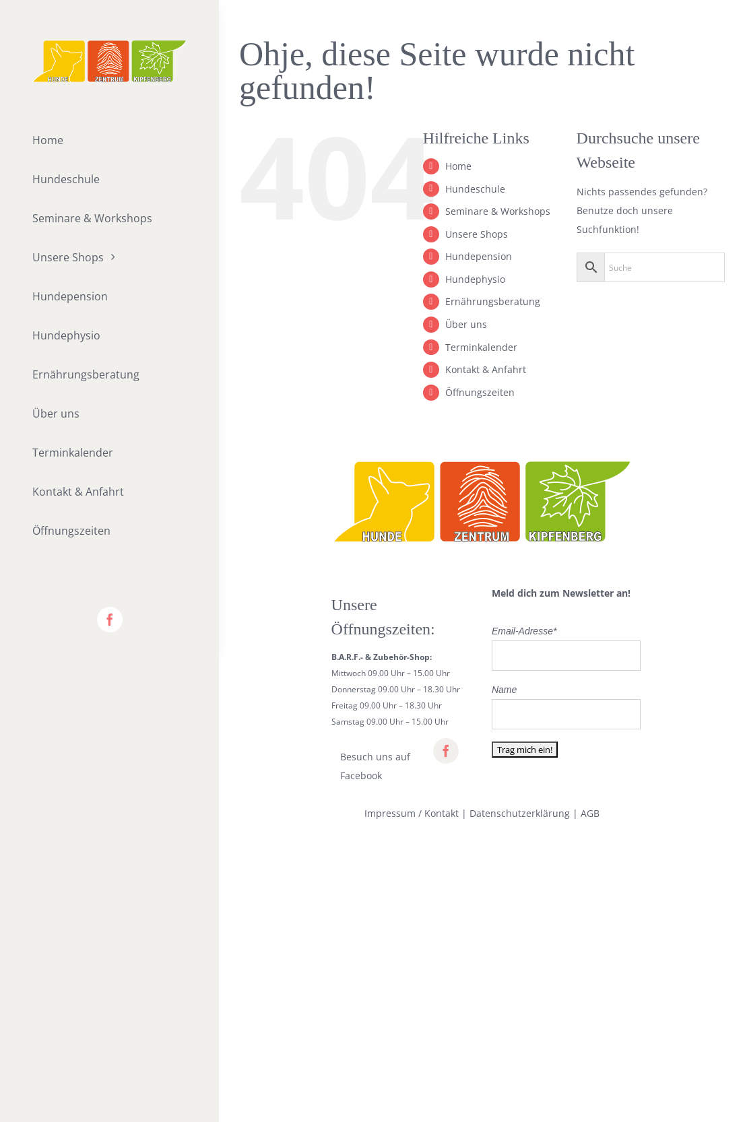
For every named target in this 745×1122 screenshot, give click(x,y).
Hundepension (478, 256)
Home (458, 166)
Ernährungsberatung (492, 301)
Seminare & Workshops (497, 211)
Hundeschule (475, 189)
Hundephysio (475, 279)
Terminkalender (481, 347)
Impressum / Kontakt (411, 813)
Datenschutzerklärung (519, 813)
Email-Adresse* (524, 631)
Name (504, 689)
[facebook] (110, 619)
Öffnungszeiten (480, 392)
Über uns (466, 324)
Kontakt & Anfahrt (485, 369)
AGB (590, 813)
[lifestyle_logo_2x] (109, 44)
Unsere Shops (476, 234)
